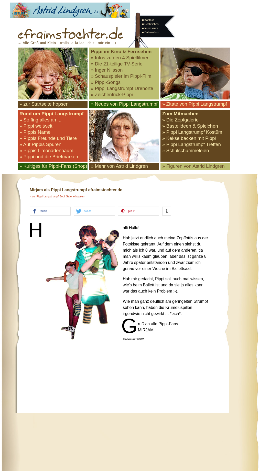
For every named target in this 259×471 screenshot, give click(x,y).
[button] (50, 211)
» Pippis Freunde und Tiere (48, 138)
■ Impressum (150, 28)
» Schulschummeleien (185, 150)
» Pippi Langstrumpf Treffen (191, 144)
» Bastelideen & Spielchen (190, 126)
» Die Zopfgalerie (180, 119)
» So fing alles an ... (40, 119)
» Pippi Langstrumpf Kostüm (192, 132)
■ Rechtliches (150, 24)
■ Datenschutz (151, 32)
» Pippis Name (34, 132)
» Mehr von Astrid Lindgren (119, 166)
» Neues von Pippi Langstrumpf (124, 104)
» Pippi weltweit (35, 126)
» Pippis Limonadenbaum (46, 150)
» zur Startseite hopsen (44, 104)
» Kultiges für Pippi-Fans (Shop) (53, 166)
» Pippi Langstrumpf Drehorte (122, 88)
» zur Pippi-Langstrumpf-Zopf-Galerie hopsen (57, 196)
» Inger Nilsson (107, 70)
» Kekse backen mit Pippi (189, 138)
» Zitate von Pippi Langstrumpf (194, 104)
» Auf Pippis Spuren (40, 144)
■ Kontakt (148, 19)
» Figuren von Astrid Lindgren (193, 166)
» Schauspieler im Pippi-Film (121, 76)
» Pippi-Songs (106, 82)
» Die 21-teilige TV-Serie (117, 63)
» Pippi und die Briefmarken (48, 156)
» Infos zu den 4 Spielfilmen (120, 57)
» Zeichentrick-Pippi (112, 94)
